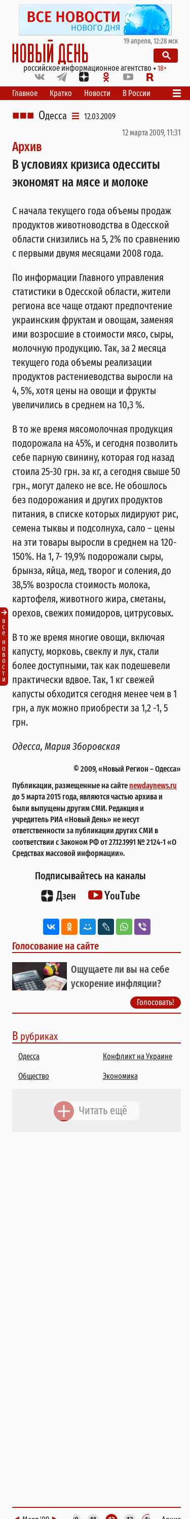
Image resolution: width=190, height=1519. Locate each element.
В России (136, 93)
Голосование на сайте (55, 946)
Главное (24, 93)
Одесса (53, 116)
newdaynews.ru (153, 785)
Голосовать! (155, 1002)
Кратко (61, 93)
